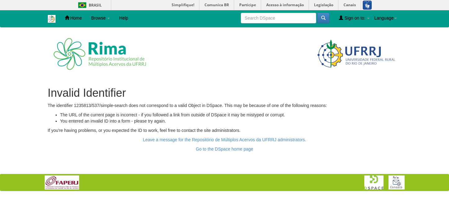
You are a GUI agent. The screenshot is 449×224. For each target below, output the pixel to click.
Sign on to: (354, 18)
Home (73, 18)
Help (123, 18)
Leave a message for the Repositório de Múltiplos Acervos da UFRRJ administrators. (224, 139)
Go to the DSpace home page (224, 149)
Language (385, 18)
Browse (100, 18)
